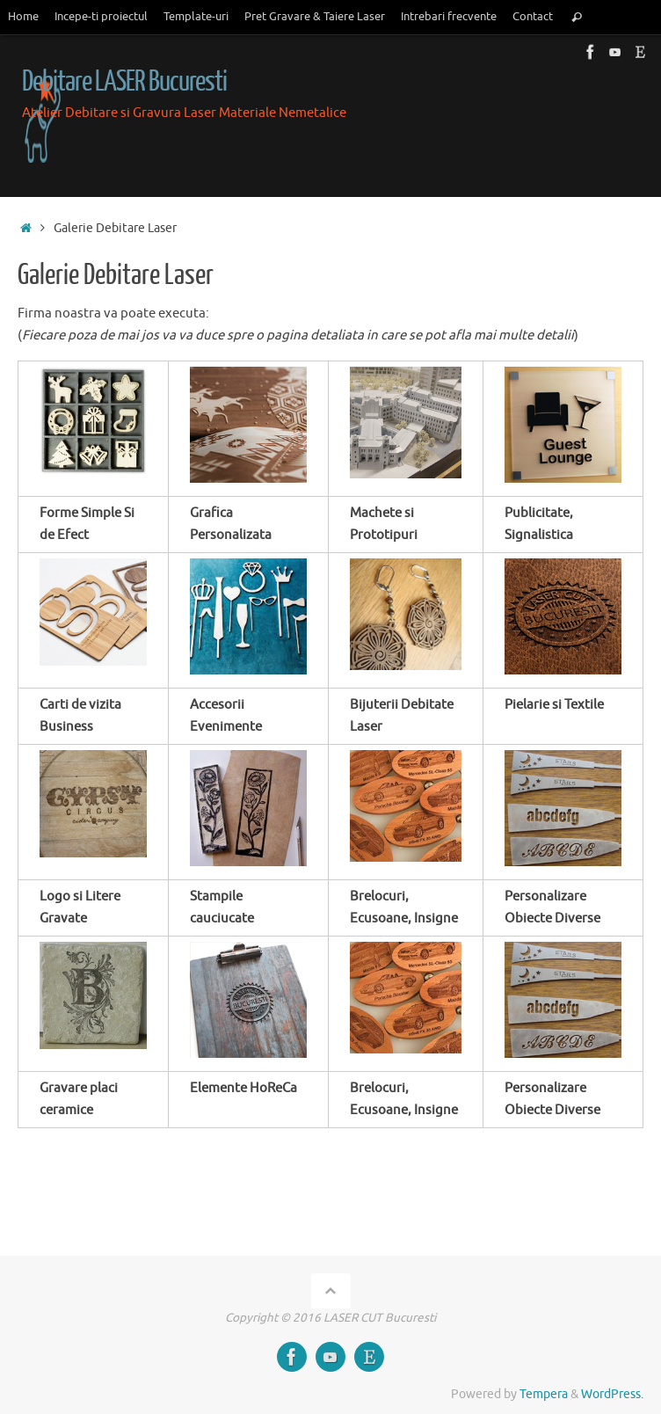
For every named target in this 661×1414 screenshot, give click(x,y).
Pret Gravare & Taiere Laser (314, 17)
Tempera (543, 1394)
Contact (532, 17)
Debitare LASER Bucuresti (124, 82)
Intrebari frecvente (449, 17)
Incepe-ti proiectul (101, 17)
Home (23, 17)
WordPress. (612, 1394)
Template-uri (196, 17)
